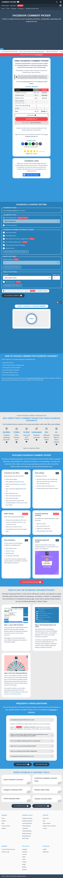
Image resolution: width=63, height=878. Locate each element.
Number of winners (8, 259)
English (44, 849)
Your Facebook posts (11, 217)
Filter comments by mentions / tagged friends (17, 238)
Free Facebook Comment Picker (9, 51)
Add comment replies (11, 232)
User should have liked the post (14, 242)
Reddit (23, 864)
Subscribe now (31, 119)
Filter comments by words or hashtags (15, 245)
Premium (20, 5)
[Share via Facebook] (22, 143)
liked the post (18, 484)
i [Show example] (29, 105)
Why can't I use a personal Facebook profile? (23, 746)
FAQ (44, 820)
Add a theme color (10, 282)
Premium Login (5, 5)
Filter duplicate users (11, 235)
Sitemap (4, 828)
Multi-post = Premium (23, 217)
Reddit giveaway (26, 836)
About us (4, 820)
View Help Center (22, 764)
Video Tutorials (46, 823)
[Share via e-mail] (36, 143)
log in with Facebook (25, 81)
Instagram (31, 712)
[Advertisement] (31, 35)
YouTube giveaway (27, 823)
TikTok (23, 859)
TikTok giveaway (26, 826)
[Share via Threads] (33, 143)
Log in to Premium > (35, 122)
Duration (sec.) (56, 274)
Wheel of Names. (10, 550)
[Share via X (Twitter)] (26, 143)
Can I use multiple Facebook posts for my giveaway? (25, 741)
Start (31, 319)
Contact (45, 828)
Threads (24, 862)
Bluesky (24, 867)
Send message (41, 764)
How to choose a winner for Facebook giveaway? (31, 51)
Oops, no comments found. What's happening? (24, 751)
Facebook (52, 710)
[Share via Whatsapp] (29, 143)
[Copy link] (40, 143)
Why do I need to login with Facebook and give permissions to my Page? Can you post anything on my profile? (29, 735)
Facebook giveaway (27, 820)
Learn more (31, 115)
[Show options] (31, 221)
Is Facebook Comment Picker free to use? (22, 719)
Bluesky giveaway (26, 833)
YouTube (24, 854)
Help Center (13, 5)
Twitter (23, 857)
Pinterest (24, 869)
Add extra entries (10, 248)
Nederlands (46, 852)
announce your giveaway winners (12, 693)
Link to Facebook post (11, 225)
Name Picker (25, 838)
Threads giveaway (27, 831)
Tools (3, 823)
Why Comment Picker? (52, 51)
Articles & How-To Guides (49, 826)
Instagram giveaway (27, 818)
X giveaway (25, 828)
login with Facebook (12, 210)
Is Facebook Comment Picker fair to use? (22, 756)
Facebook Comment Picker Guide (35, 378)
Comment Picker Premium (8, 849)
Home (3, 818)
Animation (5, 274)
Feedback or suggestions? (31, 146)
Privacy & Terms (6, 826)
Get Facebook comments (13, 295)
